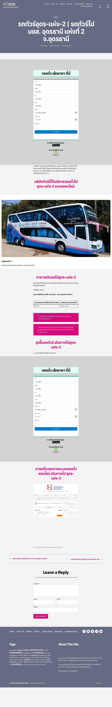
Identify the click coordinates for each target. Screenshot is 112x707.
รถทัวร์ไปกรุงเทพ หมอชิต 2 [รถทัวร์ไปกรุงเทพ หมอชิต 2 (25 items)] (25, 677)
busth (45, 46)
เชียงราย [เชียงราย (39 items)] (32, 681)
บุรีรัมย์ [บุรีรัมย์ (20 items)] (29, 675)
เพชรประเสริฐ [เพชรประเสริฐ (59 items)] (48, 681)
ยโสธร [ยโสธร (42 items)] (49, 675)
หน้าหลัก (46, 4)
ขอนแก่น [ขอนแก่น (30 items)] (46, 669)
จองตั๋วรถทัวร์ (39, 547)
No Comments (68, 46)
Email (59, 602)
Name (35, 602)
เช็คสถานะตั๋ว (89, 4)
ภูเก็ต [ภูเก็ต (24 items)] (46, 675)
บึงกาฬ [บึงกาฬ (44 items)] (25, 675)
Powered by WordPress (39, 702)
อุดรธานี (45, 547)
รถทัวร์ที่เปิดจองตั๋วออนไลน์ (22, 702)
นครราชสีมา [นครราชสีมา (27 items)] (47, 672)
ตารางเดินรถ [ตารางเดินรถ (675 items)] (38, 672)
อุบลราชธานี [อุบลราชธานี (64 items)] (12, 681)
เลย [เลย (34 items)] (10, 684)
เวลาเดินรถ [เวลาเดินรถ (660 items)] (17, 683)
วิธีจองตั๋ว (69, 4)
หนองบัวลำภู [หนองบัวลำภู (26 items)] (43, 679)
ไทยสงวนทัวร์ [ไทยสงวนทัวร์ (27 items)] (43, 684)
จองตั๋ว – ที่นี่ (54, 4)
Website (35, 609)
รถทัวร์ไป (56, 17)
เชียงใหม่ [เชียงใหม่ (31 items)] (36, 681)
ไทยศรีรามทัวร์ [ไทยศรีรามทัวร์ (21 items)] (30, 684)
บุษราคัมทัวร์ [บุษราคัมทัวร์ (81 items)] (34, 675)
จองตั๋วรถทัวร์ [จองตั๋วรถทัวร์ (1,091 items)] (15, 672)
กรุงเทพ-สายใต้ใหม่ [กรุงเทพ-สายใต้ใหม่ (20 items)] (12, 669)
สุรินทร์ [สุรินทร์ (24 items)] (33, 679)
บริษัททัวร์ (62, 4)
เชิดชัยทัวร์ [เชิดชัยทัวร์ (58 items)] (26, 681)
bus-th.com (62, 677)
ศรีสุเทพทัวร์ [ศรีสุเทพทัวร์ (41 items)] (47, 677)
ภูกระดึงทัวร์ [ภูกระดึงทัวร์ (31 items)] (41, 675)
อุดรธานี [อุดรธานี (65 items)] (48, 679)
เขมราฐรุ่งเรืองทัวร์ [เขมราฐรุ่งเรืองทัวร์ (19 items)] (19, 681)
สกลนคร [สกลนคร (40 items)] (11, 679)
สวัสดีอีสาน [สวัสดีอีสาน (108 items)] (27, 679)
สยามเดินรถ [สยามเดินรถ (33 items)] (20, 679)
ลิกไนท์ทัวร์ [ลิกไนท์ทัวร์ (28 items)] (36, 677)
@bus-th (56, 154)
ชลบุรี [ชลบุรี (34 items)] (24, 672)
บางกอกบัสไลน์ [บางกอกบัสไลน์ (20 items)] (20, 675)
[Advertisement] (46, 532)
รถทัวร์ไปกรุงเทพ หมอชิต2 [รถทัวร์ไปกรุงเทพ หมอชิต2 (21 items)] (14, 677)
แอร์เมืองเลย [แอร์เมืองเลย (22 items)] (24, 684)
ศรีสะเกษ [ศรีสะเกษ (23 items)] (41, 677)
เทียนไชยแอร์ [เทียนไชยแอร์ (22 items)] (41, 681)
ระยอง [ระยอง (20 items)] (32, 677)
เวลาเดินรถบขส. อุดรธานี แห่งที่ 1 (55, 547)
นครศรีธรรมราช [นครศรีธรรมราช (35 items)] (13, 675)
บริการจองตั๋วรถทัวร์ (64, 684)
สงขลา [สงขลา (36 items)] (15, 679)
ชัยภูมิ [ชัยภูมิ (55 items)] (27, 672)
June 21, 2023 (55, 46)
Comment (36, 586)
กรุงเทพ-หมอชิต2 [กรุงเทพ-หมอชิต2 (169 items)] (23, 669)
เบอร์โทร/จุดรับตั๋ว (79, 4)
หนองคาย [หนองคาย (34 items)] (37, 679)
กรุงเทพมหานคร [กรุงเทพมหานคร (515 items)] (36, 669)
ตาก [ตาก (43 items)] (31, 672)
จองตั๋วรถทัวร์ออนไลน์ (87, 6)
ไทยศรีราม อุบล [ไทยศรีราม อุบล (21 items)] (37, 684)
